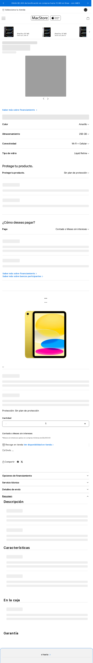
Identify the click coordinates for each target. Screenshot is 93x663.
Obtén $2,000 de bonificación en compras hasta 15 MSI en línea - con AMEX (45, 3)
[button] (3, 3)
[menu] (3, 18)
